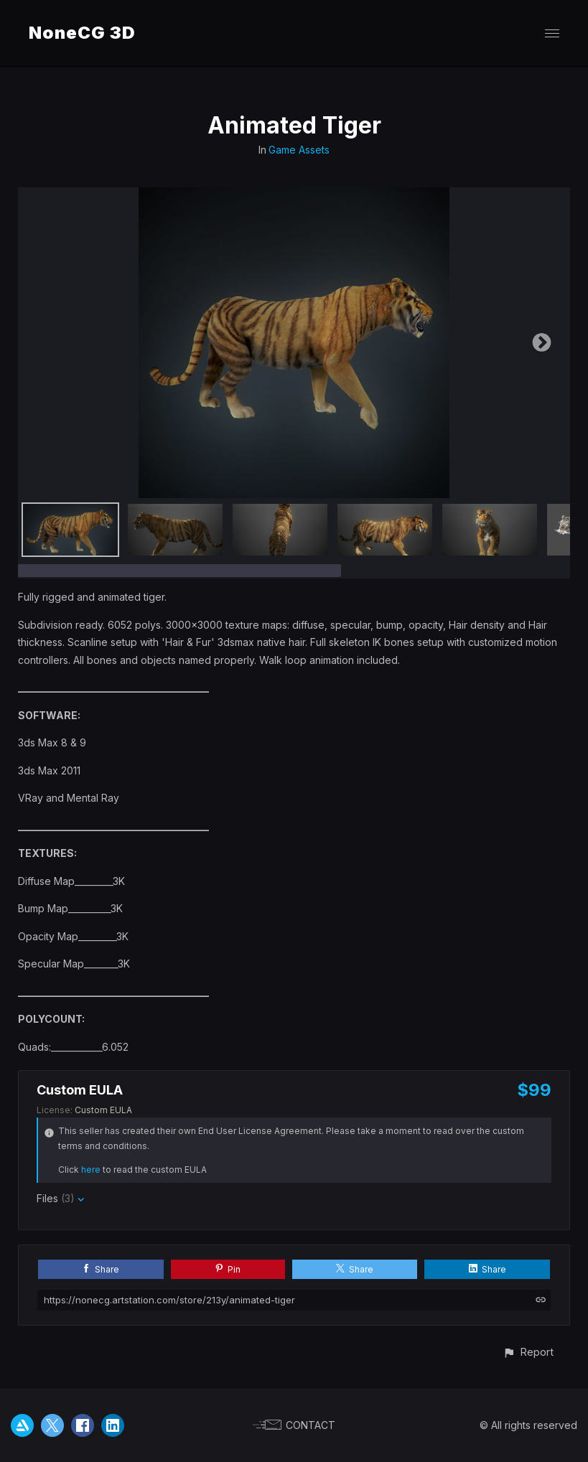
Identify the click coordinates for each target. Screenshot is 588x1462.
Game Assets (299, 150)
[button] (528, 1352)
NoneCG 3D (82, 32)
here (91, 1169)
